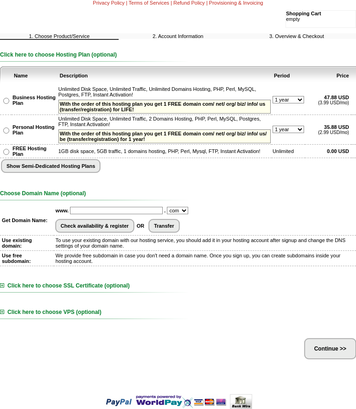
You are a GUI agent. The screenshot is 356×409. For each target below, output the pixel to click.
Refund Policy (189, 3)
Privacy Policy (108, 3)
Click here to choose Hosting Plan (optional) (58, 54)
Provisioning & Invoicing (236, 3)
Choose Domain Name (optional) (43, 193)
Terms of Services (149, 3)
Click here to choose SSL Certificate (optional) (65, 285)
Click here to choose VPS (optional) (51, 312)
